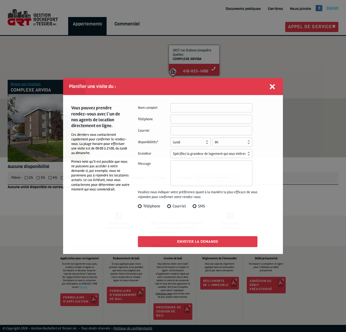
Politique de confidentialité (132, 328)
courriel (83, 287)
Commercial (127, 24)
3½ (43, 178)
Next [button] (79, 128)
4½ (55, 178)
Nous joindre (300, 9)
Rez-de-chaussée (132, 178)
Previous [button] (14, 128)
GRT (33, 17)
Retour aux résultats (26, 84)
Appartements (87, 24)
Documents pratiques (243, 9)
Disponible (184, 177)
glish (332, 8)
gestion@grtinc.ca (190, 232)
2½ (31, 178)
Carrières (275, 9)
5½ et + (70, 178)
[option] (46, 128)
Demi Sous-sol (100, 178)
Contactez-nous (164, 293)
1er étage (159, 178)
